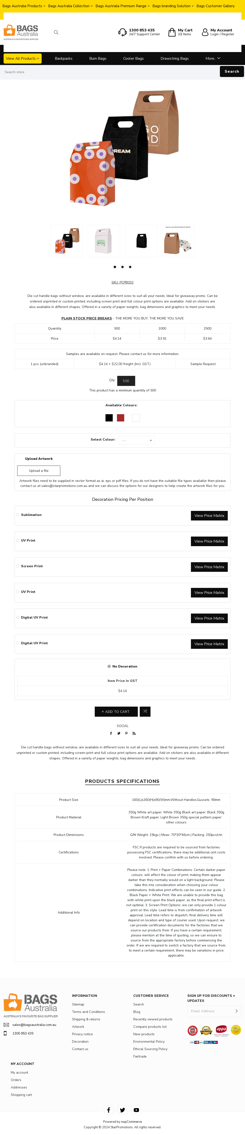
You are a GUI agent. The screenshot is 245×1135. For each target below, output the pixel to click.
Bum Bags (97, 58)
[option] (66, 241)
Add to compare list (145, 712)
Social (122, 726)
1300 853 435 (18, 1033)
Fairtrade (140, 1056)
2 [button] (122, 267)
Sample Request (203, 364)
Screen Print (32, 566)
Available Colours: (121, 405)
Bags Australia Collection (68, 6)
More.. (211, 58)
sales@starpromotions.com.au (64, 486)
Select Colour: (103, 439)
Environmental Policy (149, 1041)
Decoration (80, 1041)
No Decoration (124, 666)
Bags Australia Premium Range (120, 6)
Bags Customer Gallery (215, 6)
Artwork (78, 1026)
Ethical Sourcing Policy (150, 1049)
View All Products (21, 58)
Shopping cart (21, 1095)
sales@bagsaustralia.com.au (30, 1025)
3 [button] (130, 267)
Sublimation (31, 515)
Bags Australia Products (22, 6)
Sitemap (78, 1004)
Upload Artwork (39, 458)
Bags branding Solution (171, 6)
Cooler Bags (133, 58)
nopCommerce (131, 1122)
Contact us (80, 1049)
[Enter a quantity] (126, 381)
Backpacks (63, 58)
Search (232, 71)
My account (19, 1072)
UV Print (28, 540)
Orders (16, 1080)
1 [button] (114, 267)
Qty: (112, 380)
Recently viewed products (153, 1019)
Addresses (19, 1087)
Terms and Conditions (88, 1012)
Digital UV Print (34, 617)
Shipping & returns (86, 1019)
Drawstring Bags (175, 58)
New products (144, 1034)
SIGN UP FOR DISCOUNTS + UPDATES (211, 998)
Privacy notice (82, 1034)
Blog (136, 1012)
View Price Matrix (209, 515)
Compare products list (150, 1026)
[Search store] (122, 72)
